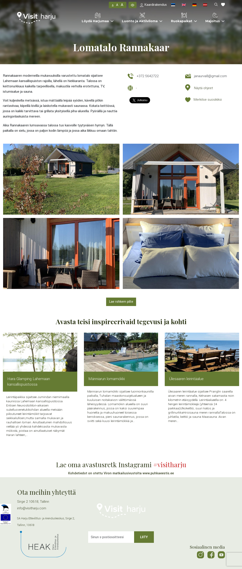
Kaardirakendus (153, 4)
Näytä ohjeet (203, 88)
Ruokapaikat (181, 18)
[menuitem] (173, 5)
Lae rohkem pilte (121, 301)
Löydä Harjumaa (95, 18)
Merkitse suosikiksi (208, 99)
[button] (133, 5)
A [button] (112, 5)
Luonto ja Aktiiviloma (140, 18)
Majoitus (212, 18)
